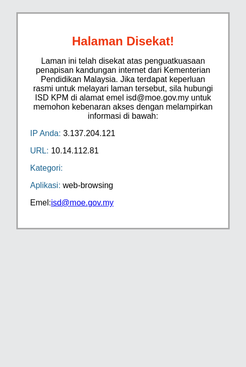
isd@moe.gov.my (82, 202)
